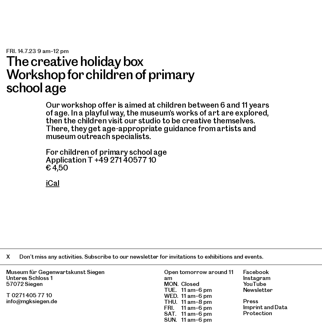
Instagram (257, 278)
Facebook (256, 272)
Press (251, 301)
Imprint (253, 307)
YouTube (254, 284)
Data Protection (265, 310)
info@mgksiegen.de (31, 301)
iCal (53, 183)
